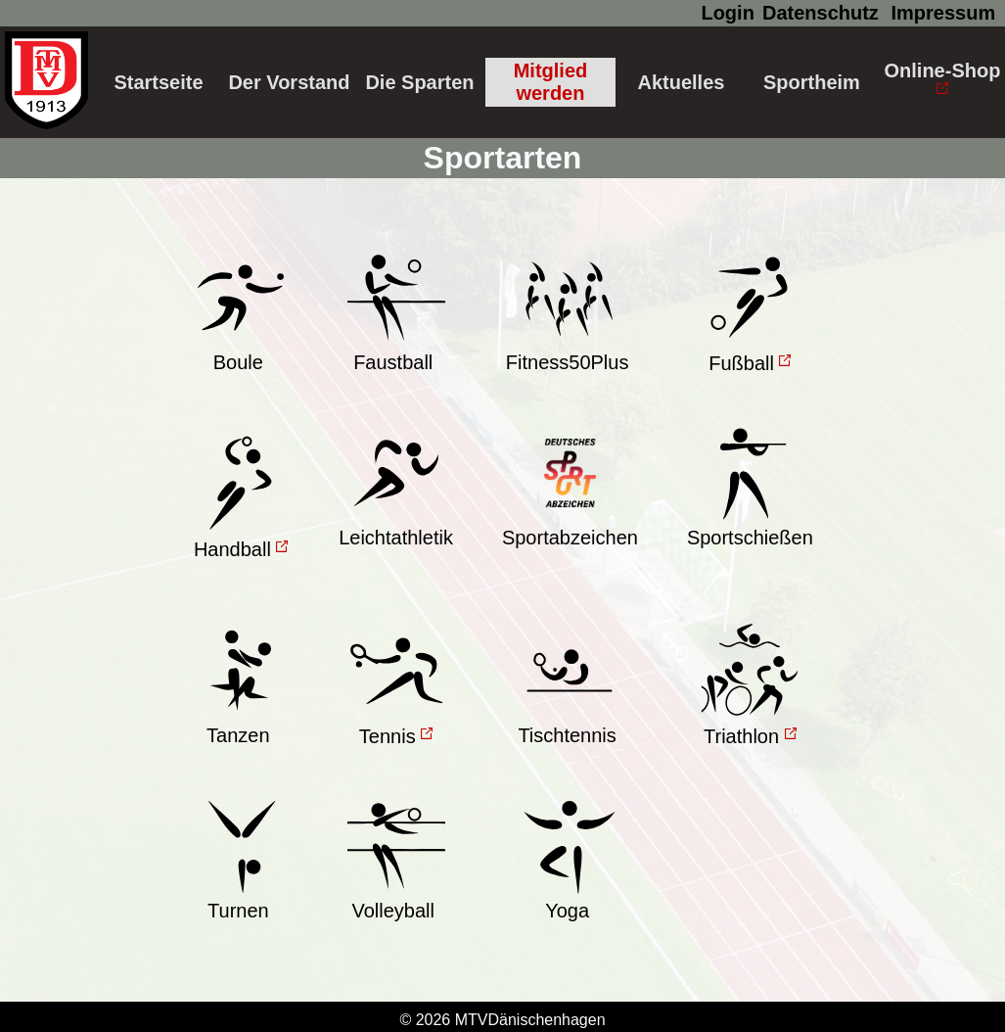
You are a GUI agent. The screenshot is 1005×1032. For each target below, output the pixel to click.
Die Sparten (419, 82)
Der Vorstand (288, 82)
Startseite (158, 82)
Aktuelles (680, 82)
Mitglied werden (551, 82)
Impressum (943, 12)
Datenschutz (820, 12)
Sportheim (811, 82)
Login (727, 12)
